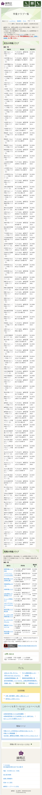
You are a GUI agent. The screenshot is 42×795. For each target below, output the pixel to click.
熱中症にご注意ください (13, 699)
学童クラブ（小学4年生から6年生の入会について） (18, 731)
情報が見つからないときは (20, 744)
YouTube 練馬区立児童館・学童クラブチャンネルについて (21, 735)
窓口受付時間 (7, 774)
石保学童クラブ (8, 589)
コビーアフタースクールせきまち (8, 605)
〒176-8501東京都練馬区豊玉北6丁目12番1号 (13, 766)
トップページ (12, 21)
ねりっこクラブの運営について (13, 718)
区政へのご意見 (7, 782)
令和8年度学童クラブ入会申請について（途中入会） (19, 716)
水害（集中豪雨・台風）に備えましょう (17, 696)
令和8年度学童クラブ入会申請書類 (14, 714)
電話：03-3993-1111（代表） (11, 771)
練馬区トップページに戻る (11, 786)
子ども (24, 21)
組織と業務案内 (7, 778)
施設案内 (19, 21)
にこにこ (21, 34)
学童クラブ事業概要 (9, 733)
